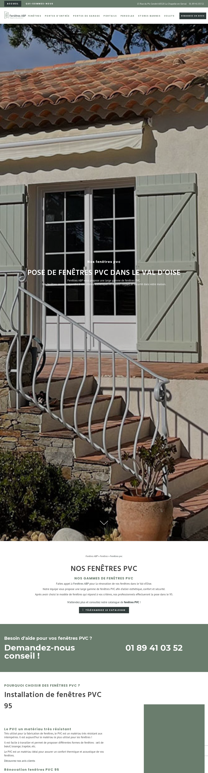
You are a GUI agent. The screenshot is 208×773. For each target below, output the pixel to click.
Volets (169, 15)
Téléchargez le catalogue (105, 610)
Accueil (13, 3)
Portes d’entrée (57, 15)
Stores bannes (149, 15)
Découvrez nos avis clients (19, 761)
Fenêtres (34, 15)
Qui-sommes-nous (39, 3)
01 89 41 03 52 (196, 3)
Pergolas (128, 15)
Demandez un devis (193, 16)
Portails (110, 15)
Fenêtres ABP (92, 556)
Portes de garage (86, 15)
